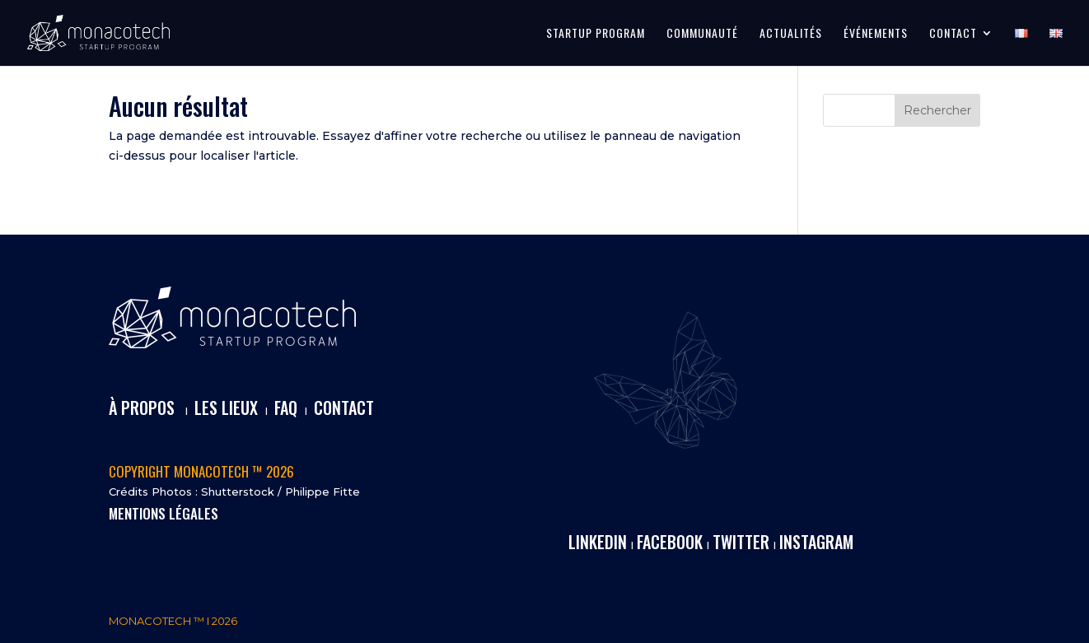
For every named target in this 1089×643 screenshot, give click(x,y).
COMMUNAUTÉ (702, 34)
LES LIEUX (226, 407)
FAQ (285, 407)
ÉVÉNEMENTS (876, 34)
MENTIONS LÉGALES (163, 513)
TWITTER (741, 541)
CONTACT (953, 34)
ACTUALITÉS (790, 34)
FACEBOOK (670, 541)
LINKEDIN (597, 541)
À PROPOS (142, 407)
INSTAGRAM (816, 541)
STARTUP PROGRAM (595, 34)
